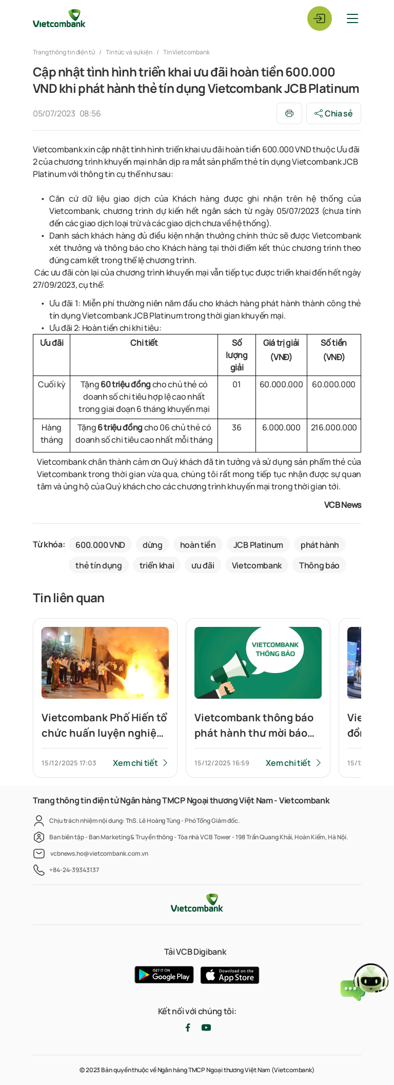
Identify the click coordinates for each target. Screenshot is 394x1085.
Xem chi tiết (135, 762)
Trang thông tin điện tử (64, 52)
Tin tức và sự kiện (129, 52)
